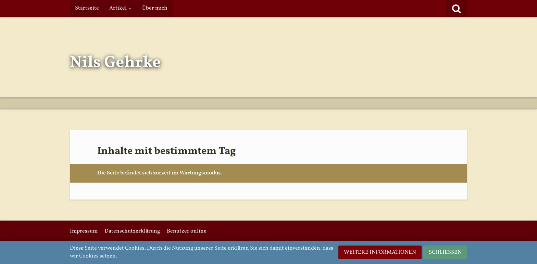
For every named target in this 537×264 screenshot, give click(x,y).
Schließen (445, 252)
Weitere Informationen (380, 252)
